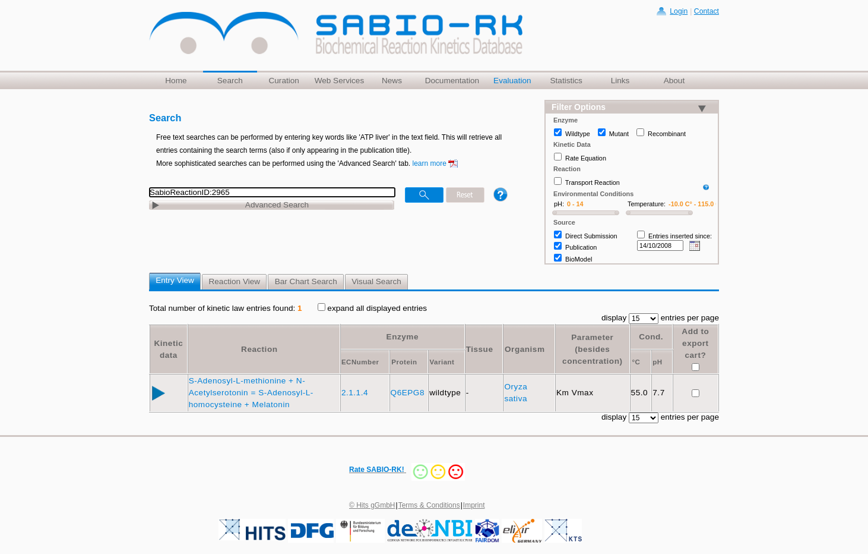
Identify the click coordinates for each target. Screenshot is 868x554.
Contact (706, 11)
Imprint (474, 505)
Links (620, 80)
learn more (429, 163)
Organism (524, 349)
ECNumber (360, 362)
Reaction (259, 349)
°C (636, 362)
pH (657, 362)
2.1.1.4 (355, 392)
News (392, 80)
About (674, 80)
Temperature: (647, 203)
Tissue (479, 349)
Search (230, 80)
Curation (283, 80)
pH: (559, 203)
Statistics (566, 80)
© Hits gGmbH (372, 505)
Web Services (340, 80)
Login (679, 11)
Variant (441, 362)
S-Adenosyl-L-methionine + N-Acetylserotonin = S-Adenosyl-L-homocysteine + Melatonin (251, 392)
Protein (404, 362)
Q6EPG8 (409, 392)
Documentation (452, 80)
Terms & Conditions (429, 505)
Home (175, 80)
